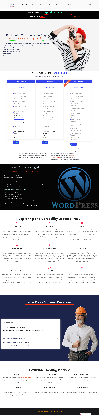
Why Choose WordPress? (10, 339)
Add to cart (16, 142)
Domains (28, 4)
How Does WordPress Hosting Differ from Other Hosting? (18, 350)
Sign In (70, 4)
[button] (36, 5)
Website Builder (43, 5)
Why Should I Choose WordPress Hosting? (14, 343)
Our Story (64, 5)
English (82, 414)
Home (23, 4)
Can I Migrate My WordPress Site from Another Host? (17, 347)
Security (52, 5)
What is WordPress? (8, 327)
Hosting (34, 5)
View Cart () (77, 16)
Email (57, 4)
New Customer (76, 4)
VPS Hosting (9, 395)
